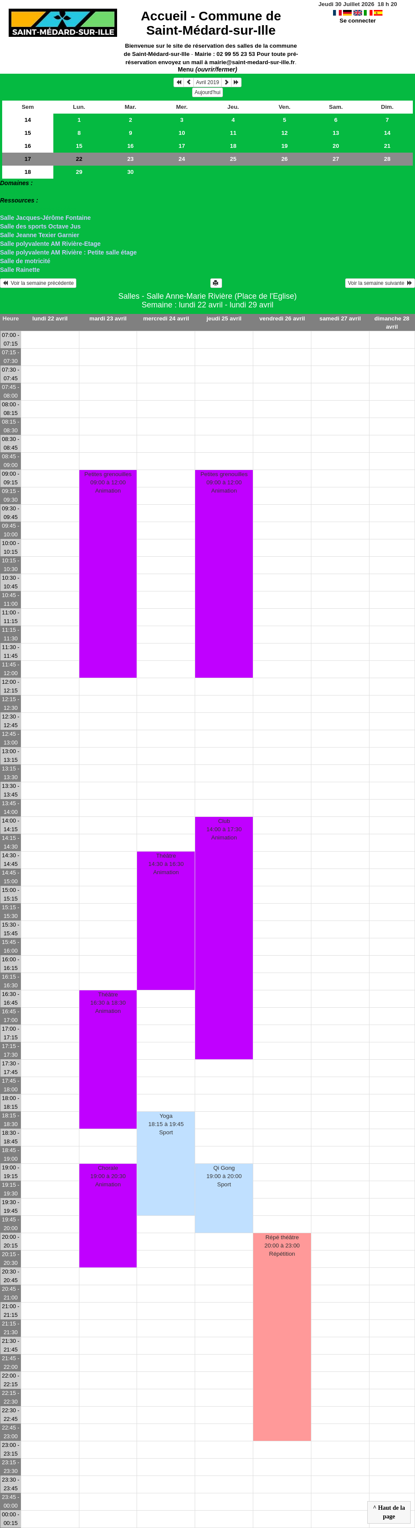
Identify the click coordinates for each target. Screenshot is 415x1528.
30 (130, 172)
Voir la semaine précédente (38, 283)
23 (130, 159)
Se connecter (358, 20)
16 (28, 146)
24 (182, 159)
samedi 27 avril (340, 318)
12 (284, 133)
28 (387, 159)
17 (182, 146)
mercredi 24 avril (166, 318)
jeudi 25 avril (224, 318)
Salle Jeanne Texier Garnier (39, 235)
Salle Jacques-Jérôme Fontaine (45, 217)
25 (233, 159)
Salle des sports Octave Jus (40, 226)
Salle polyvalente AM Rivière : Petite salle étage (68, 252)
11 (233, 133)
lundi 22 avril (49, 318)
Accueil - (211, 23)
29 (79, 172)
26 (284, 159)
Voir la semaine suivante (380, 283)
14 (28, 120)
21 (387, 146)
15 (28, 133)
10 (182, 133)
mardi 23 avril (108, 318)
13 (336, 133)
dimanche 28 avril (391, 322)
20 (336, 146)
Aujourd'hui (208, 92)
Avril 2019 (207, 82)
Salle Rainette (20, 269)
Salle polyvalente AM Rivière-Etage (50, 243)
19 (284, 146)
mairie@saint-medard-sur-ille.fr (252, 62)
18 (233, 146)
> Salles (11, 191)
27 (336, 159)
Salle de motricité (25, 261)
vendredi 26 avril (282, 318)
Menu (207, 69)
